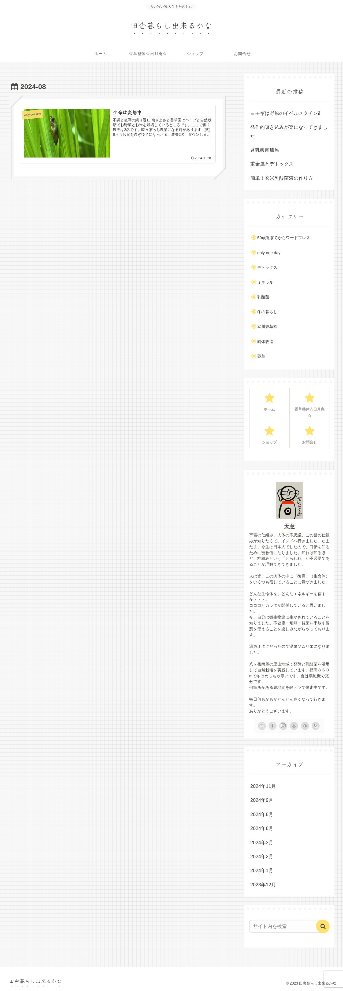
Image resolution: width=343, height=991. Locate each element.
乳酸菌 (263, 297)
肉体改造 (265, 341)
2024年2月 (261, 856)
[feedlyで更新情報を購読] (305, 726)
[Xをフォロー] (262, 726)
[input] (286, 926)
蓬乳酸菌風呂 (264, 150)
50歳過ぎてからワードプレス (283, 237)
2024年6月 (261, 828)
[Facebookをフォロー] (272, 726)
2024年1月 (261, 870)
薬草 (261, 356)
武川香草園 (267, 326)
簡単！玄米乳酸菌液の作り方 (281, 178)
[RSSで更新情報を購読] (315, 726)
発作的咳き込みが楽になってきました (288, 131)
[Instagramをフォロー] (283, 726)
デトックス (267, 267)
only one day (269, 252)
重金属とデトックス (272, 164)
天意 (289, 526)
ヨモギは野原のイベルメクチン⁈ (285, 113)
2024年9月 (261, 800)
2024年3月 (261, 842)
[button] (323, 926)
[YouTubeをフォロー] (294, 726)
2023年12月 (263, 884)
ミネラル (265, 282)
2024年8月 (261, 814)
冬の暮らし (267, 311)
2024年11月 (263, 786)
